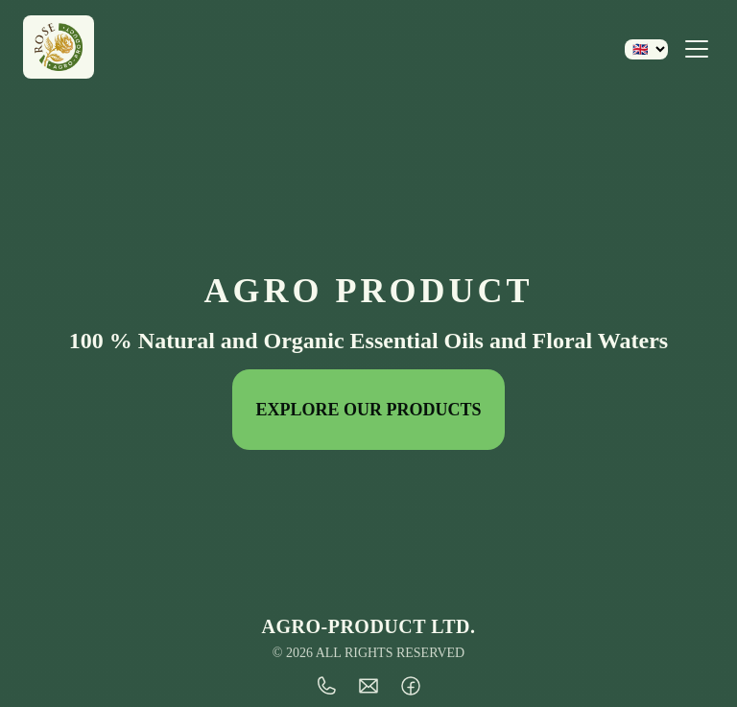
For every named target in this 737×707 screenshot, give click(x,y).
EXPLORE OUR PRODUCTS (368, 409)
